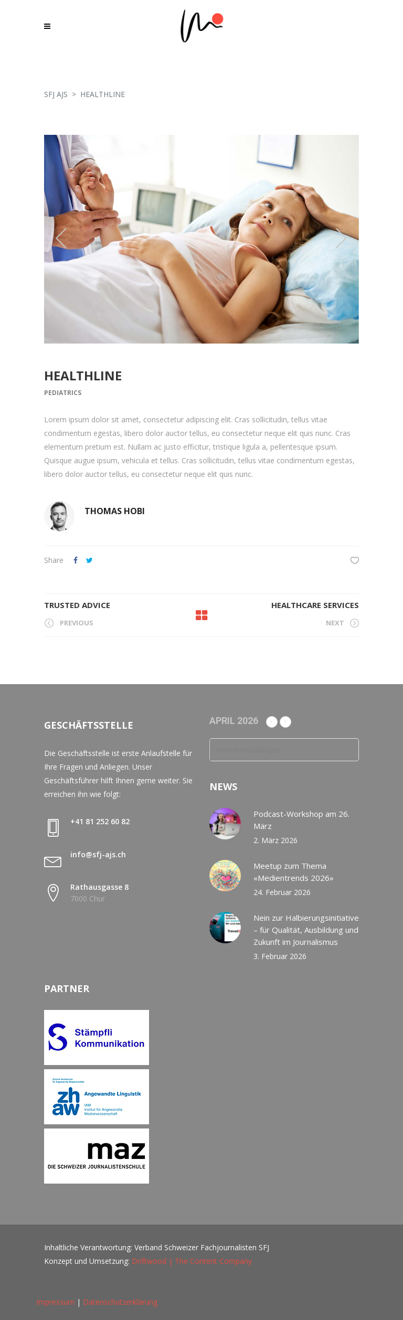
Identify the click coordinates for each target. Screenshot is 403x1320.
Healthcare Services (315, 605)
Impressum (55, 1302)
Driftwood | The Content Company (192, 1261)
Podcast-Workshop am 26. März (301, 819)
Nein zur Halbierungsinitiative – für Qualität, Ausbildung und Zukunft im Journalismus (306, 929)
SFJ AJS (56, 94)
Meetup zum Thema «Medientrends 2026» (293, 871)
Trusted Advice (77, 605)
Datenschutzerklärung (120, 1302)
